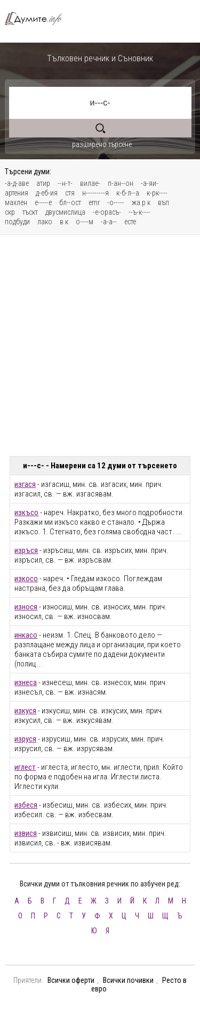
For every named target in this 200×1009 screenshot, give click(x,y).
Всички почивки (128, 980)
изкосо (26, 578)
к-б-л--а (127, 193)
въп (163, 202)
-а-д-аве (17, 183)
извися (25, 833)
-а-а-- (109, 221)
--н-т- (65, 183)
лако (44, 221)
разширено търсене (102, 144)
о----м (84, 221)
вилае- (90, 183)
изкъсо (26, 512)
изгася (25, 484)
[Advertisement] (100, 345)
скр (10, 212)
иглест (25, 767)
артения (16, 193)
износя (25, 607)
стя (70, 193)
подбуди (17, 221)
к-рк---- (157, 193)
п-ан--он (120, 183)
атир (43, 183)
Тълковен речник (37, 18)
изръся (26, 550)
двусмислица (65, 212)
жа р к (141, 202)
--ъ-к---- (139, 212)
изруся (25, 739)
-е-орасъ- (107, 212)
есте (130, 221)
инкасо (25, 635)
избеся (25, 805)
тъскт (30, 212)
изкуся (25, 710)
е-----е (43, 202)
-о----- (115, 202)
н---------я (95, 193)
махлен (16, 202)
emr (94, 202)
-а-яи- (149, 183)
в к (64, 221)
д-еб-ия (47, 193)
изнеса (25, 682)
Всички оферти (70, 980)
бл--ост (70, 202)
